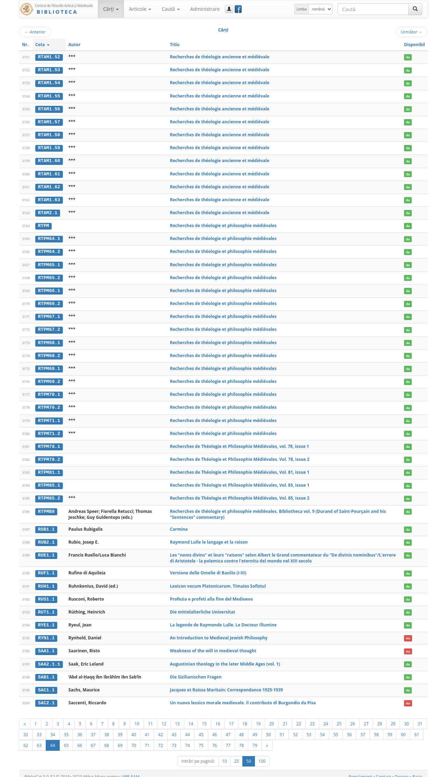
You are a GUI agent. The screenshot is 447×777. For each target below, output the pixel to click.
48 (241, 728)
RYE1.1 (46, 620)
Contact (383, 771)
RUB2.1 (46, 538)
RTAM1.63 (49, 198)
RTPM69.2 (49, 378)
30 (406, 717)
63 (39, 739)
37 (93, 728)
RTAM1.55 (49, 95)
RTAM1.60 (49, 160)
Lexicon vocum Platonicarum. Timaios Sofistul (218, 581)
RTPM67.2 (49, 327)
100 (262, 755)
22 (298, 717)
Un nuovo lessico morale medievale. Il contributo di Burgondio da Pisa (243, 696)
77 (228, 739)
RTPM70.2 (49, 404)
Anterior (35, 32)
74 (187, 739)
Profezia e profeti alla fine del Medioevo (211, 594)
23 (312, 717)
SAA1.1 (46, 645)
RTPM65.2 (49, 275)
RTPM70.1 (49, 391)
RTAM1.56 (49, 108)
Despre (402, 771)
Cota (42, 45)
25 (339, 717)
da (408, 57)
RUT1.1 (46, 607)
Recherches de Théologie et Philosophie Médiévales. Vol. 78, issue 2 (239, 455)
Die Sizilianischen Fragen (196, 671)
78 (241, 739)
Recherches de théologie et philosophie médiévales (223, 224)
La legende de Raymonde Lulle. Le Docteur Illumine (223, 620)
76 (214, 739)
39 (120, 728)
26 (352, 717)
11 (150, 717)
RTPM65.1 (49, 263)
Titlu (174, 45)
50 (268, 728)
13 (177, 717)
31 (420, 717)
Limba (301, 9)
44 (187, 728)
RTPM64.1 (49, 237)
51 (282, 728)
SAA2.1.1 (49, 658)
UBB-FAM (130, 771)
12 (163, 717)
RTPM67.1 (49, 314)
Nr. (25, 45)
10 (136, 717)
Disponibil (414, 45)
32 (25, 728)
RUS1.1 (46, 594)
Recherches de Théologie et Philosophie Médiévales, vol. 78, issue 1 (239, 442)
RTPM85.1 (49, 481)
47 (228, 728)
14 (191, 717)
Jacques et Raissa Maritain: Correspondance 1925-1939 (226, 684)
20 (271, 717)
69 (120, 739)
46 (214, 728)
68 (106, 739)
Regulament (360, 771)
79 (254, 739)
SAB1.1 (46, 671)
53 (309, 728)
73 (174, 739)
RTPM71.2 (49, 430)
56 (349, 728)
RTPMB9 (46, 506)
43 (174, 728)
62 (25, 739)
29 (393, 717)
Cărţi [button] (110, 9)
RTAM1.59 (49, 147)
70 (133, 739)
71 (147, 739)
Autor (74, 45)
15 (204, 717)
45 (201, 728)
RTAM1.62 (49, 185)
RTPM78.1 (49, 443)
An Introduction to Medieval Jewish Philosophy (219, 633)
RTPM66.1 (49, 288)
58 (376, 728)
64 (52, 739)
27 (366, 717)
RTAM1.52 (49, 57)
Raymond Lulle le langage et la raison (209, 537)
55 (336, 728)
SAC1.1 (46, 684)
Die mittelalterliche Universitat (202, 607)
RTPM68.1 (49, 339)
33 (39, 728)
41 (147, 728)
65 (66, 739)
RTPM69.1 (49, 365)
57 (362, 728)
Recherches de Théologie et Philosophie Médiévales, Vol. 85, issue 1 (239, 481)
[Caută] (415, 9)
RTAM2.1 (47, 211)
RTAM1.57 (49, 121)
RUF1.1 (46, 568)
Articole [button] (140, 9)
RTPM (43, 224)
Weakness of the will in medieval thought (213, 645)
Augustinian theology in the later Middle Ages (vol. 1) (225, 658)
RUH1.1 (46, 581)
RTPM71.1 (49, 417)
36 (79, 728)
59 (389, 728)
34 (52, 728)
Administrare (205, 9)
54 (322, 728)
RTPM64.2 (49, 250)
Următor (412, 32)
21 (285, 717)
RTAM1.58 (49, 134)
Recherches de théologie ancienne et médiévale (220, 57)
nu (408, 633)
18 (244, 717)
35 (66, 728)
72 (160, 739)
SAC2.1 (46, 697)
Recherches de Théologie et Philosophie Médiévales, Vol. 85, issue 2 (239, 494)
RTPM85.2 (49, 494)
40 (133, 728)
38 (106, 728)
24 (325, 717)
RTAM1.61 (49, 172)
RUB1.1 (46, 525)
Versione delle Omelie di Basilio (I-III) (208, 568)
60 (403, 728)
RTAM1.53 (49, 70)
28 (379, 717)
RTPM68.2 (49, 352)
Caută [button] (171, 9)
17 (231, 717)
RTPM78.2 (49, 455)
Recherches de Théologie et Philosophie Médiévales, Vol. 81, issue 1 (239, 468)
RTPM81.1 (49, 468)
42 (160, 728)
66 (79, 739)
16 (217, 717)
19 (258, 717)
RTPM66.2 (49, 301)
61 (417, 728)
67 (93, 739)
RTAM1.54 (49, 83)
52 (295, 728)
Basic (417, 771)
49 (254, 728)
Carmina (179, 525)
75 (201, 739)
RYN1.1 (46, 633)
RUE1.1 (46, 550)
